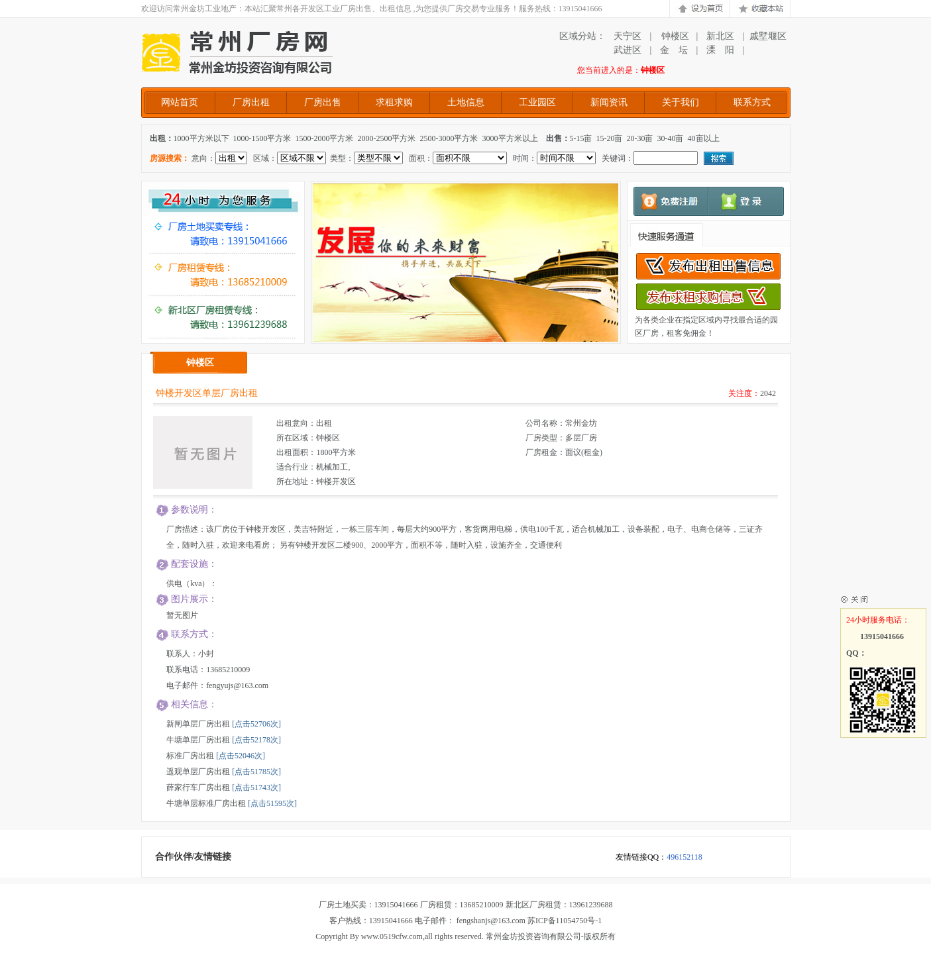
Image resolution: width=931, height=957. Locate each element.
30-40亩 (670, 138)
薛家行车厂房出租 (198, 787)
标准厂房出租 (190, 755)
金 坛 (674, 50)
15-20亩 (609, 138)
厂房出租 (251, 102)
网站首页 (179, 102)
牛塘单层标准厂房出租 (206, 803)
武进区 (627, 50)
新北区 (720, 36)
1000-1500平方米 (262, 138)
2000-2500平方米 (387, 138)
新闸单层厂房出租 (198, 724)
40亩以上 (704, 138)
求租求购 (394, 102)
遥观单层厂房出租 (198, 771)
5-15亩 (581, 138)
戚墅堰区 (768, 36)
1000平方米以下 (201, 138)
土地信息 (465, 102)
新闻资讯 (609, 102)
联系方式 (752, 102)
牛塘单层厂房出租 (198, 739)
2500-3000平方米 (449, 138)
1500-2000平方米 (325, 138)
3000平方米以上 (510, 138)
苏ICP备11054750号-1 (564, 920)
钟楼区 (674, 36)
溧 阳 (720, 50)
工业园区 (537, 102)
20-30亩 (640, 138)
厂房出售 (322, 102)
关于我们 (680, 102)
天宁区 (627, 36)
